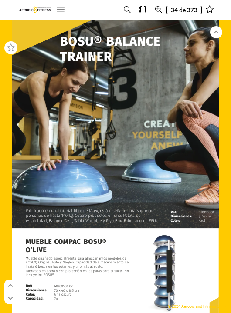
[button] (60, 10)
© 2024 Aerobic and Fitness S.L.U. (197, 306)
